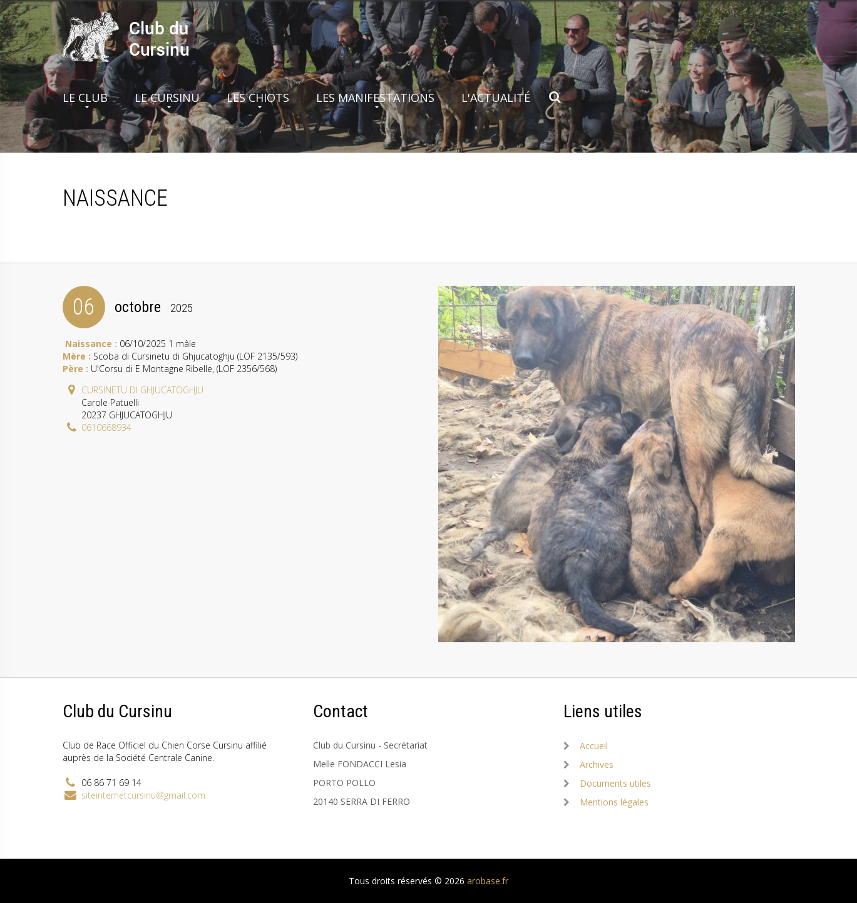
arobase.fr (487, 881)
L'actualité (495, 97)
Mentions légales (614, 802)
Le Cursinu (167, 97)
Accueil (594, 746)
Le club (85, 97)
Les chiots (258, 97)
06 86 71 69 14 (111, 783)
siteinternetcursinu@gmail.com (143, 795)
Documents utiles (615, 783)
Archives (596, 764)
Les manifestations (375, 97)
